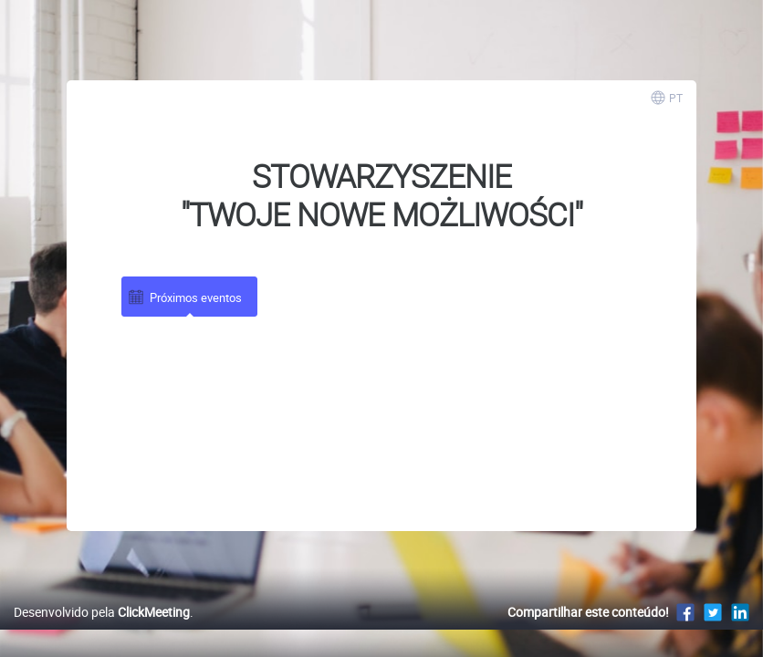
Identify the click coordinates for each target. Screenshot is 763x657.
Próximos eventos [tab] (184, 297)
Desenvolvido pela (102, 631)
